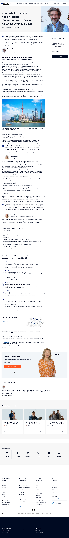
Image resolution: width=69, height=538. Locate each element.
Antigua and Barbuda (6, 482)
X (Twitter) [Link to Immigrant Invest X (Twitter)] (38, 454)
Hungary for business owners (24, 487)
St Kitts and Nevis (6, 478)
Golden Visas (38, 495)
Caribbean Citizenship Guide (41, 502)
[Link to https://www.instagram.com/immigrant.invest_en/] (32, 510)
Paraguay (4, 496)
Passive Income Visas (40, 499)
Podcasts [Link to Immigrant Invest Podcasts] (49, 454)
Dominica (4, 485)
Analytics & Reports (39, 482)
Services (53, 485)
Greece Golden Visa (22, 480)
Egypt (3, 494)
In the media (54, 492)
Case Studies (36, 3)
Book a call (64, 3)
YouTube (37, 489)
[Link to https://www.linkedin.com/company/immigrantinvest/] (34, 510)
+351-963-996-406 (39, 532)
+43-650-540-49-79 (23, 531)
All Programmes (6, 498)
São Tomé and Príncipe (6, 489)
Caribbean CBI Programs (40, 493)
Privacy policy (24, 513)
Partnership (54, 487)
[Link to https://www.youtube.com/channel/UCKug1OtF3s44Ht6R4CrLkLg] (38, 510)
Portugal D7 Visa (22, 496)
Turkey (3, 492)
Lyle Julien (9, 27)
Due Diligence (54, 480)
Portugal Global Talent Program (25, 499)
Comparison (30, 3)
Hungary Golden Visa (23, 478)
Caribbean (11, 9)
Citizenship (19, 3)
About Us (46, 3)
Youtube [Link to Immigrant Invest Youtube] (59, 454)
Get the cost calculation (8, 321)
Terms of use (20, 513)
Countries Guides (5, 504)
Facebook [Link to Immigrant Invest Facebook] (17, 454)
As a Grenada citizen (6, 342)
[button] (12, 421)
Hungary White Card (23, 485)
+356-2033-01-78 (5, 532)
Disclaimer (33, 513)
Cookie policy (29, 513)
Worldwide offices (55, 478)
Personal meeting (56, 498)
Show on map (5, 530)
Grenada (4, 480)
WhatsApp (56, 3)
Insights (41, 3)
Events (53, 489)
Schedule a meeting (12, 366)
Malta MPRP (21, 482)
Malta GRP (21, 489)
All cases (4, 9)
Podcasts (37, 487)
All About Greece (39, 504)
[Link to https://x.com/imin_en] (36, 510)
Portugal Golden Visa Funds (41, 500)
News (37, 485)
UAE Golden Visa (22, 494)
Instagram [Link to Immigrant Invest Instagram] (27, 454)
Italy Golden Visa (22, 501)
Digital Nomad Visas (39, 497)
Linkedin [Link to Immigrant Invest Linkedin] (7, 454)
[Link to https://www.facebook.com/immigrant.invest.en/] (30, 510)
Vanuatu (4, 487)
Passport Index (38, 478)
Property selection (6, 502)
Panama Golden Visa (23, 503)
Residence (25, 3)
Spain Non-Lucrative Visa (24, 492)
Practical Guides (39, 480)
